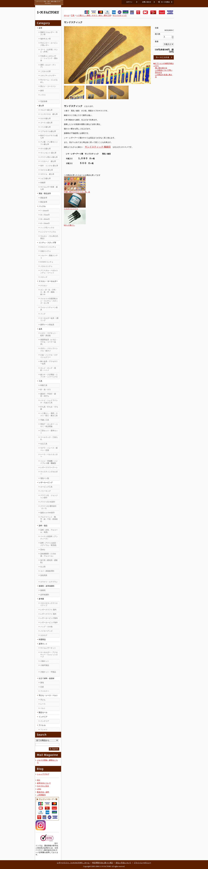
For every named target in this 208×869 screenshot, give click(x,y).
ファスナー (44, 691)
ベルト (42, 708)
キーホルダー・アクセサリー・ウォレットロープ (49, 654)
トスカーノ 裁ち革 (48, 161)
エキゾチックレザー (48, 76)
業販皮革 (43, 198)
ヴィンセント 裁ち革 (48, 153)
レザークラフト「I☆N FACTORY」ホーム (73, 863)
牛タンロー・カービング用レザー (49, 44)
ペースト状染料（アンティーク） (49, 537)
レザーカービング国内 (49, 618)
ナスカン (43, 286)
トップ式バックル (47, 228)
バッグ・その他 (46, 627)
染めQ (42, 550)
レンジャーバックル (48, 232)
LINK (39, 789)
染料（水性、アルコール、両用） (49, 531)
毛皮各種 (43, 101)
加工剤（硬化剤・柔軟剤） (49, 561)
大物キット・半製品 (48, 672)
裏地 (42, 683)
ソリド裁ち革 (45, 127)
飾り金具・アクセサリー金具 (49, 362)
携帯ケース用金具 (47, 325)
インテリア (44, 721)
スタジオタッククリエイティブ (49, 604)
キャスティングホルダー (49, 473)
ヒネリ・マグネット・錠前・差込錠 (49, 334)
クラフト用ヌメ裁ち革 (49, 157)
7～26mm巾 (44, 211)
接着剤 (42, 590)
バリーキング (45, 491)
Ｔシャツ (43, 730)
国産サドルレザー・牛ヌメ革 (49, 33)
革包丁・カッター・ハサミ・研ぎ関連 (49, 425)
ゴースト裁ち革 (46, 123)
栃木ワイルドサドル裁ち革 (49, 137)
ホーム (66, 15)
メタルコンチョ (46, 266)
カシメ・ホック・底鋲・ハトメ (48, 369)
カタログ (43, 635)
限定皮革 (43, 202)
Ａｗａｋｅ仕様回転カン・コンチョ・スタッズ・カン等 (49, 301)
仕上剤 (42, 567)
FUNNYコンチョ (46, 262)
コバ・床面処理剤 (47, 571)
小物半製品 (44, 665)
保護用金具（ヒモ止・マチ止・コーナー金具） (49, 342)
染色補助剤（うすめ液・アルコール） (48, 555)
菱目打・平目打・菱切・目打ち (48, 395)
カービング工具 (46, 487)
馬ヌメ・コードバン (48, 86)
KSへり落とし (69, 225)
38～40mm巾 (45, 219)
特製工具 (43, 385)
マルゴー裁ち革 (46, 110)
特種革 (42, 183)
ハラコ (42, 95)
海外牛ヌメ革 (45, 39)
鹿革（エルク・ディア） (48, 66)
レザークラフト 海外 (48, 614)
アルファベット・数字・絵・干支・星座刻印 (49, 519)
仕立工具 (43, 444)
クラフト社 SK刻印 (47, 502)
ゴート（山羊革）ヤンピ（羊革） (49, 51)
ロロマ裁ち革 (45, 118)
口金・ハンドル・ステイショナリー (49, 356)
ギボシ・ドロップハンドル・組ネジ (49, 349)
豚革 (42, 91)
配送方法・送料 (43, 792)
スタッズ (43, 277)
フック (42, 314)
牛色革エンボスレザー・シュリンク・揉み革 (49, 58)
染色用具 (43, 575)
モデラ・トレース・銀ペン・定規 (49, 449)
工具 (72, 15)
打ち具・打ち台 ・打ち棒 (49, 408)
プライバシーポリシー (142, 863)
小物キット (44, 661)
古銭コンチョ (45, 251)
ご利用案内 (41, 795)
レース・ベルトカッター (49, 455)
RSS (38, 780)
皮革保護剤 (44, 595)
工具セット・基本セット (49, 432)
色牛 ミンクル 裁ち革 (49, 166)
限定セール (43, 712)
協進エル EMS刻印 (47, 513)
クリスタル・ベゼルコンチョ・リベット (49, 271)
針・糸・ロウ (45, 390)
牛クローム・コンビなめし (49, 81)
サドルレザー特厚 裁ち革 (49, 188)
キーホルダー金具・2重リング (49, 319)
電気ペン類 (44, 478)
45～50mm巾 (45, 223)
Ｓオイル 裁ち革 (46, 170)
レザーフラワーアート (49, 468)
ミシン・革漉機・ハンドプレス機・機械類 (49, 462)
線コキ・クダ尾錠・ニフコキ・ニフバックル (49, 376)
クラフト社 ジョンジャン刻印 (49, 496)
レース (42, 704)
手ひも (42, 700)
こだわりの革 (45, 71)
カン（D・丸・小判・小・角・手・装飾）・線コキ (49, 292)
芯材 (42, 687)
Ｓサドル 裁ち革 (47, 174)
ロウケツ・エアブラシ (49, 582)
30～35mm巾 (45, 215)
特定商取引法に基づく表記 (102, 863)
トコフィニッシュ (71, 209)
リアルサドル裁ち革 (48, 131)
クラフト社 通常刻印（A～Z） (48, 507)
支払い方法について (123, 863)
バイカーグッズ (46, 631)
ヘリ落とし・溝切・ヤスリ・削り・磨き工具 (49, 414)
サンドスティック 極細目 (98, 147)
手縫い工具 (44, 420)
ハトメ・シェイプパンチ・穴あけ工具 (49, 401)
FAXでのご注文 (43, 786)
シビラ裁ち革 (45, 178)
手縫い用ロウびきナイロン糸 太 (77, 192)
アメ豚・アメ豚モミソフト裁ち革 (49, 143)
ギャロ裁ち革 (45, 149)
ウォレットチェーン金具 (49, 308)
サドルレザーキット (48, 648)
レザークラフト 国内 (48, 610)
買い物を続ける (161, 68)
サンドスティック (120, 15)
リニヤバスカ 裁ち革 (49, 114)
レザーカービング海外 (49, 622)
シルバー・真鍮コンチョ (49, 256)
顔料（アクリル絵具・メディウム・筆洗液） (49, 544)
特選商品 (42, 639)
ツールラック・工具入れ (49, 438)
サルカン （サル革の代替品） (49, 237)
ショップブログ (43, 774)
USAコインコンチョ (48, 247)
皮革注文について (44, 783)
